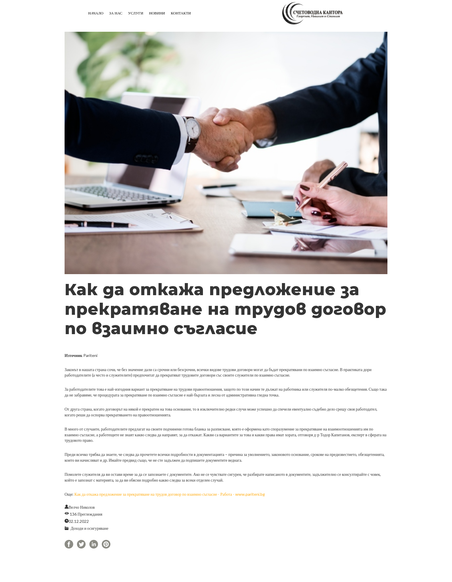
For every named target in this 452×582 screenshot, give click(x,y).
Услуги (135, 13)
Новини (157, 13)
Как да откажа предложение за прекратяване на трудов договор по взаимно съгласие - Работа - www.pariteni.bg (169, 494)
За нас (116, 13)
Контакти (181, 13)
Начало (95, 13)
